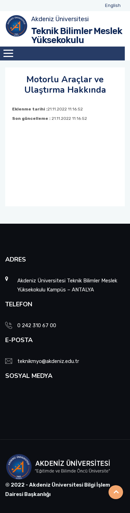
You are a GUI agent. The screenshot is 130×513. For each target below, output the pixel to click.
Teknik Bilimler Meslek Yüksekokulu (76, 35)
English (113, 5)
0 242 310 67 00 (36, 325)
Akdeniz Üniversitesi (60, 19)
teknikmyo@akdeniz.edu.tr (48, 361)
